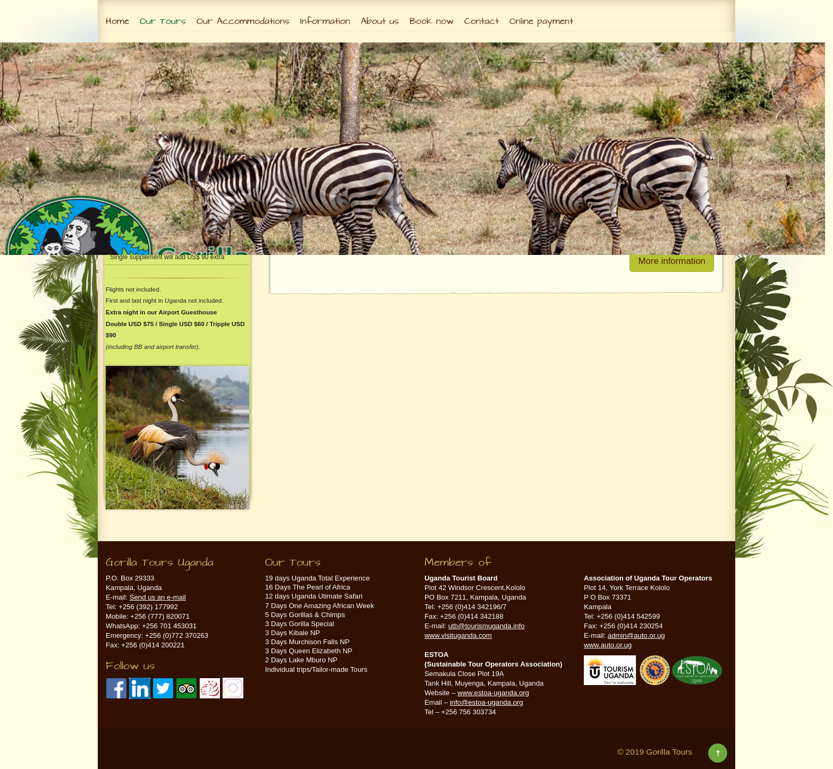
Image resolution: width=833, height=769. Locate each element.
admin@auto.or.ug (636, 635)
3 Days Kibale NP (292, 633)
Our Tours (163, 21)
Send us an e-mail (158, 597)
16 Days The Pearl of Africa (307, 587)
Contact (481, 21)
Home (117, 21)
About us (380, 21)
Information (325, 21)
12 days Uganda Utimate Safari (313, 596)
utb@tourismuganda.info (486, 626)
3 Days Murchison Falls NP (307, 642)
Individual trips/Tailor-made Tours (316, 669)
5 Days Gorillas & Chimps (305, 615)
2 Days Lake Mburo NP (301, 660)
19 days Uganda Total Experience (317, 578)
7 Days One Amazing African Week (319, 606)
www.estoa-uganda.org (493, 693)
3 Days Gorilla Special (299, 624)
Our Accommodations (243, 21)
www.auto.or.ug (608, 645)
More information (672, 261)
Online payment (541, 21)
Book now (432, 21)
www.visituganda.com (458, 635)
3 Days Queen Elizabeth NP (308, 651)
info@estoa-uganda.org (486, 702)
